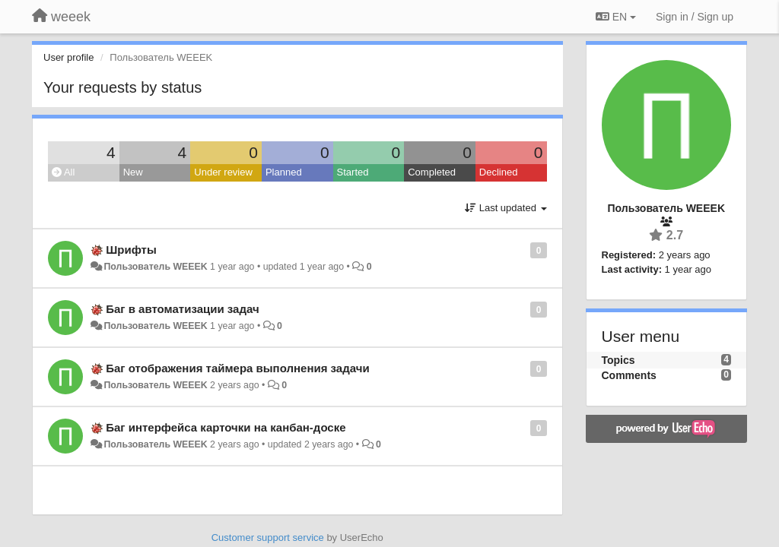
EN (616, 17)
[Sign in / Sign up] (694, 17)
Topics (618, 360)
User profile (68, 57)
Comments (629, 375)
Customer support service (267, 537)
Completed (432, 172)
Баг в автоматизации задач (182, 308)
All (63, 172)
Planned (283, 172)
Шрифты (131, 249)
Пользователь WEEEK (155, 266)
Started (353, 172)
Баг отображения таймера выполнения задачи (237, 368)
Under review (223, 172)
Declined (498, 172)
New (133, 172)
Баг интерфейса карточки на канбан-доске (225, 427)
